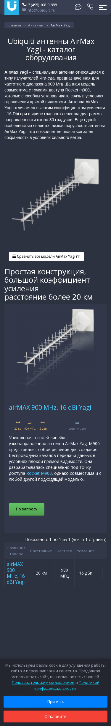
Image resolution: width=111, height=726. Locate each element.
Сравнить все (77, 425)
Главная (14, 25)
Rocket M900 (39, 473)
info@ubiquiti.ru (38, 10)
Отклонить (55, 716)
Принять (55, 701)
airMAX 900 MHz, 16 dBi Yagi (50, 407)
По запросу (26, 509)
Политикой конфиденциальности (66, 685)
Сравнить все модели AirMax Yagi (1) (46, 256)
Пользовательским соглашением (43, 682)
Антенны (36, 25)
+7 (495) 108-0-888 (39, 4)
